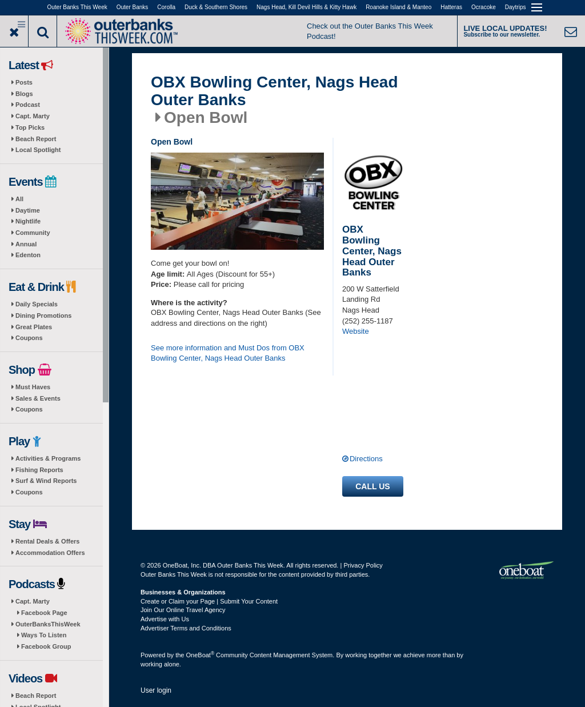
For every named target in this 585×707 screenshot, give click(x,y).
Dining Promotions (43, 315)
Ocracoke (483, 7)
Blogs (24, 93)
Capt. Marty (32, 116)
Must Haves (32, 387)
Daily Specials (36, 304)
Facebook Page (44, 612)
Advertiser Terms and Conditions (186, 628)
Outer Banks (133, 7)
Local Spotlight (38, 149)
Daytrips (515, 7)
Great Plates (33, 326)
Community (32, 232)
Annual (26, 244)
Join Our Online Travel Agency (183, 609)
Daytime (27, 210)
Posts (24, 82)
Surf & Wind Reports (46, 480)
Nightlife (28, 221)
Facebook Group (46, 646)
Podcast (27, 104)
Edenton (28, 254)
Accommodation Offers (50, 552)
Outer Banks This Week (77, 7)
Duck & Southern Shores (216, 7)
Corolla (166, 7)
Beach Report (36, 138)
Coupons (29, 337)
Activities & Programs (48, 458)
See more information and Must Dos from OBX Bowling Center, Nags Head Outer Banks (227, 353)
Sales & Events (38, 398)
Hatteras (451, 7)
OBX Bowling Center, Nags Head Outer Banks (274, 91)
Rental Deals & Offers (47, 541)
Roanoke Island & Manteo (398, 7)
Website (355, 331)
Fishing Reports (39, 469)
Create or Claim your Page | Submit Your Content (209, 601)
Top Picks (30, 127)
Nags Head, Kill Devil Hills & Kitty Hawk (306, 7)
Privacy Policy (362, 565)
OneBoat (200, 655)
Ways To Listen (43, 635)
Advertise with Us (165, 619)
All (19, 198)
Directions (366, 458)
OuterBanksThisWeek (48, 624)
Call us (372, 486)
